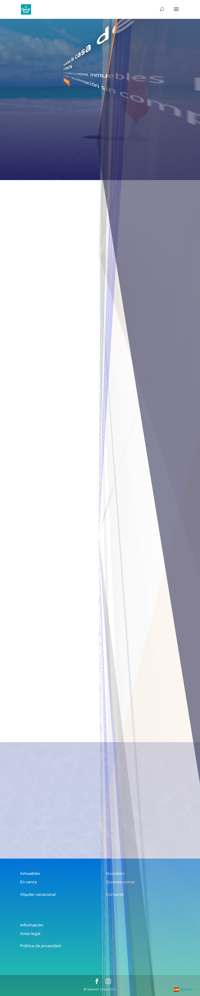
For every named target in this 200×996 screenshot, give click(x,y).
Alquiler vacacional (38, 894)
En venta (28, 882)
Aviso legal (30, 933)
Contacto (115, 894)
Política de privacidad (40, 945)
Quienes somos (120, 882)
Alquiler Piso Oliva (92, 257)
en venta (115, 495)
